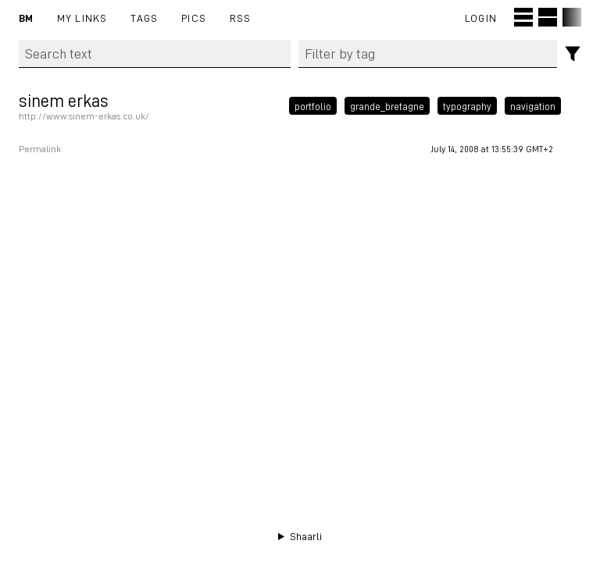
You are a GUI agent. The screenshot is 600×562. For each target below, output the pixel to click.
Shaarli (306, 536)
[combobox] (428, 54)
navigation (532, 105)
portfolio (313, 105)
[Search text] (155, 54)
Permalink (40, 149)
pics (193, 17)
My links (82, 17)
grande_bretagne (387, 105)
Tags (144, 17)
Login (481, 17)
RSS (241, 17)
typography (467, 105)
